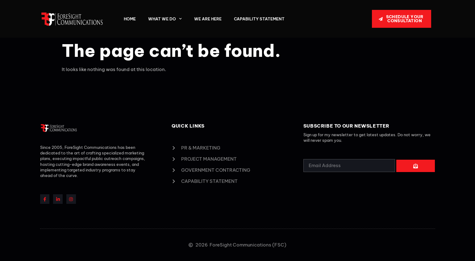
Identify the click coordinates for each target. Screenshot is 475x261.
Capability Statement (259, 18)
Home (130, 18)
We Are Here (208, 18)
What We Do (165, 18)
